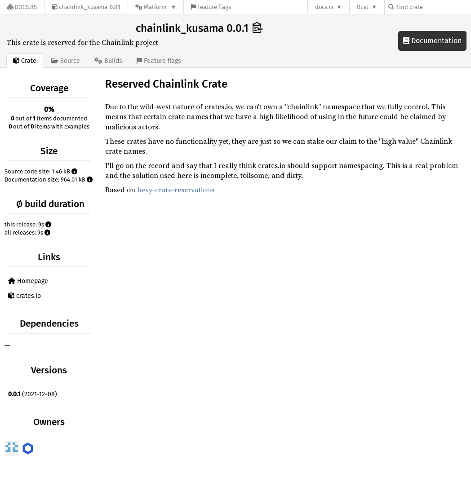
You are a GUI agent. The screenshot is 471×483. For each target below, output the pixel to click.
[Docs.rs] (22, 7)
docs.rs (324, 7)
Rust (363, 7)
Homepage (28, 281)
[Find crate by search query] (433, 7)
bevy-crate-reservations (175, 190)
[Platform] (155, 7)
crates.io (24, 296)
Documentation (432, 40)
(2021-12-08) (32, 394)
